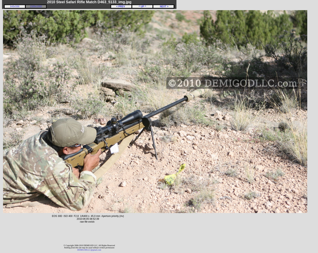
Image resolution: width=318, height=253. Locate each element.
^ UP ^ (142, 6)
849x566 (14, 6)
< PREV (121, 6)
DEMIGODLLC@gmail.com (89, 250)
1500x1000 (36, 6)
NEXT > (163, 6)
